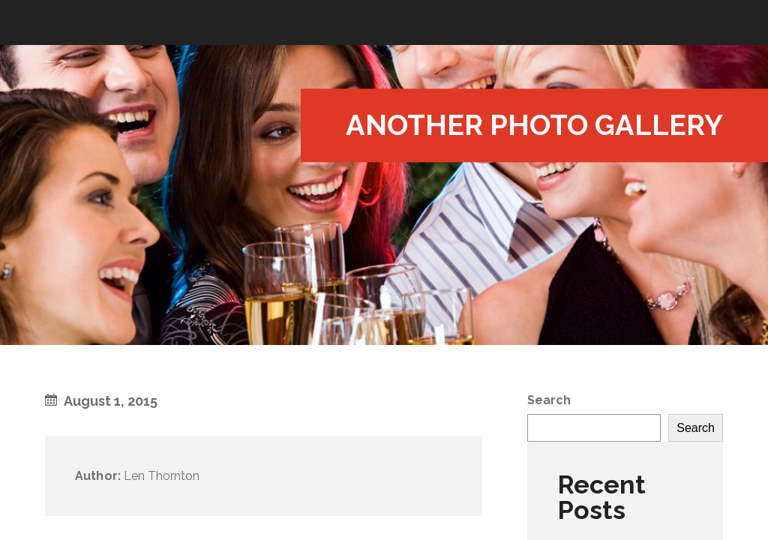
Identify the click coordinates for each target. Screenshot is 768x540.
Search (549, 400)
